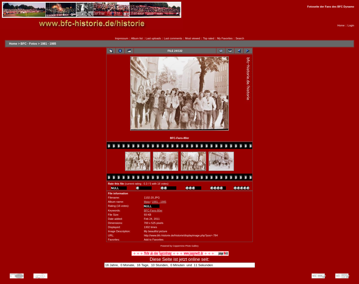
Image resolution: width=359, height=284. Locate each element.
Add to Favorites (153, 239)
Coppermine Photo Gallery (186, 246)
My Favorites (224, 38)
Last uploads (153, 38)
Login (351, 25)
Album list (137, 38)
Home (341, 25)
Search (240, 38)
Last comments (173, 38)
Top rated (208, 38)
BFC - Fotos (29, 43)
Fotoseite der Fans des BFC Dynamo (330, 6)
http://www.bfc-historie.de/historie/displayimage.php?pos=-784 (181, 235)
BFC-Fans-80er (153, 210)
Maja (147, 201)
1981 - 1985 (48, 43)
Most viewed (192, 38)
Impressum (121, 38)
